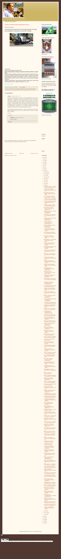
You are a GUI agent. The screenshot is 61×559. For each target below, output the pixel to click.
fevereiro (45, 512)
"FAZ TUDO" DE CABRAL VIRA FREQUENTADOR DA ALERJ (49, 315)
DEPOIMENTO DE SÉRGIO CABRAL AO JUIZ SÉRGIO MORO (49, 237)
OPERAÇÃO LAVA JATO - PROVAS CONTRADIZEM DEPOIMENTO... (50, 212)
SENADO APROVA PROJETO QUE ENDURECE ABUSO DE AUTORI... (50, 247)
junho (45, 181)
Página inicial (21, 153)
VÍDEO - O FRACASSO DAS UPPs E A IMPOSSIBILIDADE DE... (50, 353)
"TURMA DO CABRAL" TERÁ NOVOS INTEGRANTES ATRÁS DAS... (50, 413)
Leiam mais (26, 81)
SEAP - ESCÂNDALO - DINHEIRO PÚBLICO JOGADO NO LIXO (50, 337)
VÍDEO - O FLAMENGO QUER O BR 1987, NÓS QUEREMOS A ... (50, 382)
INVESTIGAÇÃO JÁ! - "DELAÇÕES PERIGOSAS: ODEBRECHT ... (49, 407)
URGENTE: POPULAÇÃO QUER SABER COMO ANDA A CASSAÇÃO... (49, 391)
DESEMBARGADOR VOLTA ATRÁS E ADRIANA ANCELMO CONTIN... (50, 261)
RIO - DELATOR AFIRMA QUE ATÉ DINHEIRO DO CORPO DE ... (50, 233)
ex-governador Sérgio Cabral (20, 88)
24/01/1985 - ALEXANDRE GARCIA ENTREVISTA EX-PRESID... (49, 508)
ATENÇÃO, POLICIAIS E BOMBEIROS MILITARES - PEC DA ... (50, 387)
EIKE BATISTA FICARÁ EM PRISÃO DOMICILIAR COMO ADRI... (49, 193)
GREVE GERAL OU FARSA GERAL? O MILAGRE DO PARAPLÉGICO (49, 208)
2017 (44, 170)
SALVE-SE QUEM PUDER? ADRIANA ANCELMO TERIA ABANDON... (49, 318)
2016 (44, 516)
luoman (32, 531)
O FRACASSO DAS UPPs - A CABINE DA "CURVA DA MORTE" (49, 331)
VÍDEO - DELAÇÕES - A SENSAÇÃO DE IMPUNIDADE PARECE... (50, 499)
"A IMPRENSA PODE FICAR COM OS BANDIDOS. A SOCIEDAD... (50, 394)
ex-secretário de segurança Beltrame (30, 88)
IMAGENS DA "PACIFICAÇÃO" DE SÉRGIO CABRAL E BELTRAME (49, 276)
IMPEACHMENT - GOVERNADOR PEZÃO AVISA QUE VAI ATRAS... (50, 240)
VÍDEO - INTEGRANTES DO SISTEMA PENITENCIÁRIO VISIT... (49, 363)
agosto (45, 178)
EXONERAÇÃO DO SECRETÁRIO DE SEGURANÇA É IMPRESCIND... (50, 219)
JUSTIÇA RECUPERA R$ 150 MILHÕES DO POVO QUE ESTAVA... (49, 450)
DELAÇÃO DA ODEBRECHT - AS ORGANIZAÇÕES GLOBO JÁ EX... (50, 461)
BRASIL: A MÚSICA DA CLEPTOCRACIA (48, 373)
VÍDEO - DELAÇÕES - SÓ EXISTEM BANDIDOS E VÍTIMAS (48, 492)
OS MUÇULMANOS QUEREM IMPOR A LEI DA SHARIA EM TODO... (49, 265)
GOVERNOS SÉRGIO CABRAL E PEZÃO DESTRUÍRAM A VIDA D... (50, 476)
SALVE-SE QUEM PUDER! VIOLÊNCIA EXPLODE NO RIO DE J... (50, 190)
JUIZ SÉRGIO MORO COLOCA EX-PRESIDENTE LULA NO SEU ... (49, 454)
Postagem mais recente (8, 153)
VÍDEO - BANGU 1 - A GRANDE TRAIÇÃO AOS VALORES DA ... (50, 465)
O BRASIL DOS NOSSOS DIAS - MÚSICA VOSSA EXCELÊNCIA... (49, 324)
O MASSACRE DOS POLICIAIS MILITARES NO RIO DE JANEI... (50, 321)
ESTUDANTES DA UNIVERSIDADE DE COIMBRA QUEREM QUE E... (50, 495)
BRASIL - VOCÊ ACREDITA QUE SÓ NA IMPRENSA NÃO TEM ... (50, 485)
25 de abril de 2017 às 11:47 (15, 96)
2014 (44, 519)
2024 (44, 160)
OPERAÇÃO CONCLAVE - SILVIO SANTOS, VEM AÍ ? (50, 410)
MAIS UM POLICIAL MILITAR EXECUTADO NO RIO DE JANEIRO (49, 244)
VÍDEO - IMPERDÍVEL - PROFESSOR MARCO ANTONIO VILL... (50, 470)
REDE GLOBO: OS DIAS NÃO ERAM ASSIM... (49, 340)
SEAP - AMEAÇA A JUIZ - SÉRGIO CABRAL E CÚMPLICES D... (50, 422)
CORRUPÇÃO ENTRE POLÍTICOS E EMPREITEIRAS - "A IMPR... (50, 483)
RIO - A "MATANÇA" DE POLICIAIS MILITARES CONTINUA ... (48, 403)
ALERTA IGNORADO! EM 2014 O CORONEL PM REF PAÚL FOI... (50, 397)
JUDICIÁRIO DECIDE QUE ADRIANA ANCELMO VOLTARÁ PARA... (48, 283)
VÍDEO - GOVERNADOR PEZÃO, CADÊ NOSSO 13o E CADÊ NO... (50, 376)
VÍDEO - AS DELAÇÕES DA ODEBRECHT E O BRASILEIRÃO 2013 (49, 458)
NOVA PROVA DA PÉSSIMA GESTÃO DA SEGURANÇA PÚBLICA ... (49, 488)
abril (45, 185)
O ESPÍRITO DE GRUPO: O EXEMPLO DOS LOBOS (48, 442)
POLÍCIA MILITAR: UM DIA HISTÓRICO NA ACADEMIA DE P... (50, 370)
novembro (45, 173)
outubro (45, 175)
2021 (44, 165)
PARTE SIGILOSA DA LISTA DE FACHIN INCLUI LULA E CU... (50, 432)
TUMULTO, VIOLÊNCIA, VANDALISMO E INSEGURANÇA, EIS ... (48, 222)
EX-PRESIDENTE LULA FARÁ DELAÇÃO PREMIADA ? (49, 335)
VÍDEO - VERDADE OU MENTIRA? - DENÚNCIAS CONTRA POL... (49, 328)
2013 (44, 521)
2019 (44, 167)
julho (45, 180)
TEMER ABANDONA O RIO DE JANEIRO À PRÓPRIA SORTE (49, 205)
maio (45, 183)
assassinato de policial (12, 88)
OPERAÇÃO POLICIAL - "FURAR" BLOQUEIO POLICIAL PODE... (50, 187)
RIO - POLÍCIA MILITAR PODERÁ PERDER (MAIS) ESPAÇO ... (50, 286)
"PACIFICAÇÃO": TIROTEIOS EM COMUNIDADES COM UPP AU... (50, 251)
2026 (44, 157)
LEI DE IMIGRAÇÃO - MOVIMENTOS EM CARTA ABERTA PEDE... (49, 268)
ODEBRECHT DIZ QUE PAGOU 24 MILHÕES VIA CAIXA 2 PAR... (50, 502)
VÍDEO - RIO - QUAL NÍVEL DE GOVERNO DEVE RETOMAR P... (49, 254)
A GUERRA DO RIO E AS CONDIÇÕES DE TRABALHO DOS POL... (49, 349)
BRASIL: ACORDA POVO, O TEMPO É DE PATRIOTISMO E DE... (50, 438)
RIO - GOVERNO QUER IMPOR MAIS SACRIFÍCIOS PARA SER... (49, 356)
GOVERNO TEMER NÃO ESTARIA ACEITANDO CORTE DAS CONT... (50, 202)
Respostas (10, 115)
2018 (44, 168)
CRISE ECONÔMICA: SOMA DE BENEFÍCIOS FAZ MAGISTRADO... (49, 226)
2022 (44, 163)
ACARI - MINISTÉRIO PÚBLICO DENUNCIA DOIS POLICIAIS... (50, 467)
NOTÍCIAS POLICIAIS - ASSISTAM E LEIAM (48, 444)
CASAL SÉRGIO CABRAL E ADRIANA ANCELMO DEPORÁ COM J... (50, 258)
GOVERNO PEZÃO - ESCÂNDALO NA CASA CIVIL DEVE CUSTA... (50, 199)
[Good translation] (3, 540)
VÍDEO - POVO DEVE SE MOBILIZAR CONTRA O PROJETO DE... (48, 379)
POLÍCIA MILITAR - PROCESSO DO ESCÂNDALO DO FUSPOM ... (50, 279)
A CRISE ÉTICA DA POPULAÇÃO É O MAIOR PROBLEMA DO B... (50, 303)
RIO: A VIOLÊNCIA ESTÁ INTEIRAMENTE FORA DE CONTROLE (49, 479)
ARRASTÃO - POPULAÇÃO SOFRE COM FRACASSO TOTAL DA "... (49, 425)
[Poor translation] (7, 540)
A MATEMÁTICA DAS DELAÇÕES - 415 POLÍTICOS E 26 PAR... (50, 473)
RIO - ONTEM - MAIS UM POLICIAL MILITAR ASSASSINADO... (48, 359)
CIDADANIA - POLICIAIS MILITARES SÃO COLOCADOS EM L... (50, 419)
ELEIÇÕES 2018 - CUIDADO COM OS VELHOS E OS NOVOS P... (50, 416)
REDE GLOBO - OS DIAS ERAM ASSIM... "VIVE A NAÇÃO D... (49, 309)
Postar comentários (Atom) (12, 155)
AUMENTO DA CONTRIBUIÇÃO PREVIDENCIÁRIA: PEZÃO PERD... (50, 306)
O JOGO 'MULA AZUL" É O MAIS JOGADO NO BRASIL (50, 385)
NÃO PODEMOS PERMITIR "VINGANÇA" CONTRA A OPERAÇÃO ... (49, 447)
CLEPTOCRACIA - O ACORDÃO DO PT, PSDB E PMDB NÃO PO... (49, 435)
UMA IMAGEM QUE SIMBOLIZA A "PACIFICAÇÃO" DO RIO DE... (50, 428)
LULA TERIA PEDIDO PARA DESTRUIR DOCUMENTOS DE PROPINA (50, 399)
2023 (44, 162)
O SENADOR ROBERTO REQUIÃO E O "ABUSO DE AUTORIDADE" (50, 299)
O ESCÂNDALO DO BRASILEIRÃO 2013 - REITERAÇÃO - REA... (48, 312)
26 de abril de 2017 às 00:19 (18, 117)
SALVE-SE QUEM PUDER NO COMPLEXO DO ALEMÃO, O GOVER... (49, 229)
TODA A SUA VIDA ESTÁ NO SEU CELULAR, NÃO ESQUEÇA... (50, 505)
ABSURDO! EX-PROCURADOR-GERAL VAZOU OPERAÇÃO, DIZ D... (49, 289)
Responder (9, 113)
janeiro (45, 514)
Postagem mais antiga (34, 153)
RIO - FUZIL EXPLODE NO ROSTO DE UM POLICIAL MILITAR (49, 342)
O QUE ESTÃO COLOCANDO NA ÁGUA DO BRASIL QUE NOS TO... (50, 215)
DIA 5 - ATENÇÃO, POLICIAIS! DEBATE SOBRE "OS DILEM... (50, 197)
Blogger (40, 531)
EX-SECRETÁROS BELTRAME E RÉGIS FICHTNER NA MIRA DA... (50, 346)
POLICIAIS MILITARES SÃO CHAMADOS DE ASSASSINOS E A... (50, 292)
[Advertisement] (21, 147)
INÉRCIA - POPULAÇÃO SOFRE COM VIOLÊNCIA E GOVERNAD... (49, 296)
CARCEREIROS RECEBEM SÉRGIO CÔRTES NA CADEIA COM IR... (49, 366)
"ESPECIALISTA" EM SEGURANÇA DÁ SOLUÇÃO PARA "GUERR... (49, 272)
